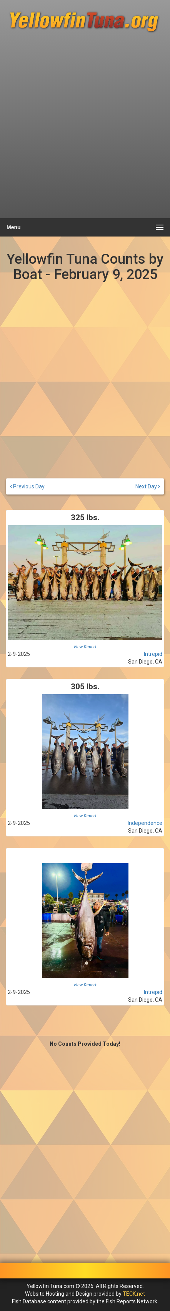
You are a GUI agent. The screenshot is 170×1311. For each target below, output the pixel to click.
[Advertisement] (85, 129)
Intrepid (153, 654)
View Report (85, 646)
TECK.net (134, 1294)
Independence (145, 823)
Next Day (147, 486)
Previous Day (27, 486)
